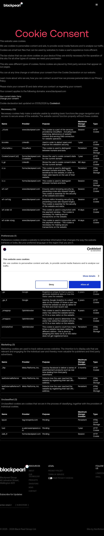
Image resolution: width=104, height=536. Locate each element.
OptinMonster (28, 310)
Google (25, 292)
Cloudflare (26, 148)
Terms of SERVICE (56, 474)
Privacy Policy (55, 471)
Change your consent (9, 98)
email (98, 477)
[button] (96, 4)
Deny (51, 284)
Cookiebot (55, 103)
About (31, 471)
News (31, 487)
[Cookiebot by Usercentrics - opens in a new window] (89, 249)
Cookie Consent (52, 33)
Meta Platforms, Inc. (30, 368)
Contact (33, 491)
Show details (89, 276)
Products (33, 480)
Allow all (85, 284)
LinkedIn (25, 142)
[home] (13, 4)
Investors (33, 484)
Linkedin (100, 473)
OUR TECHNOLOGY (34, 475)
